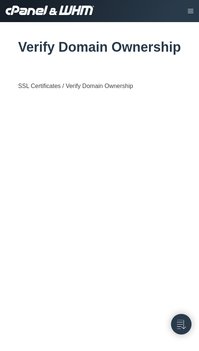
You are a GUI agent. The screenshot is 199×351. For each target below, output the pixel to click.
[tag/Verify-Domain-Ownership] (14, 47)
